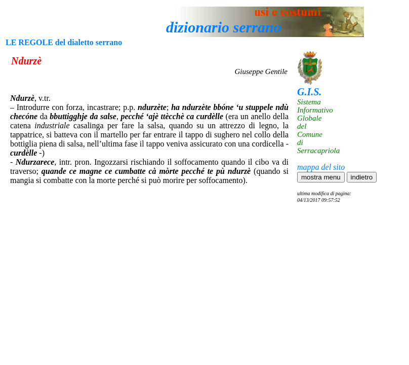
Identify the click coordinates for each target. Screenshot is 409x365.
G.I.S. (309, 91)
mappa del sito (321, 167)
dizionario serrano (223, 27)
